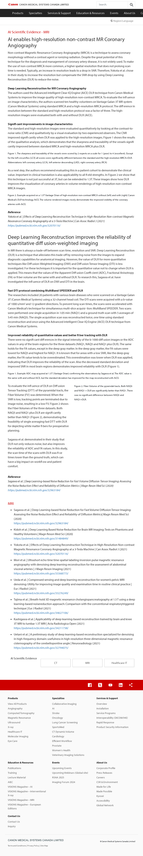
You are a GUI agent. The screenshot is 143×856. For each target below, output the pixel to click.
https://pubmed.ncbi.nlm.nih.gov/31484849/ (41, 538)
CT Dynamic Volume (63, 731)
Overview (101, 703)
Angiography (15, 708)
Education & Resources (90, 13)
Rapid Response (105, 722)
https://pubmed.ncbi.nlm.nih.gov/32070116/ (34, 225)
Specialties (35, 13)
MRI (87, 663)
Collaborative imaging (64, 703)
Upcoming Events (62, 768)
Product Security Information (112, 727)
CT (55, 663)
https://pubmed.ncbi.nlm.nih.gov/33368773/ (41, 573)
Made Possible (104, 791)
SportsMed (58, 727)
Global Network (105, 805)
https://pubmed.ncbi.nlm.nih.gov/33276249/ (41, 593)
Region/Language (122, 20)
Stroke (55, 713)
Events (114, 13)
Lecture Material (17, 777)
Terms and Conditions (17, 845)
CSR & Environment (107, 782)
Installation (102, 708)
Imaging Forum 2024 (63, 782)
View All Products (17, 703)
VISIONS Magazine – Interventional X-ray (27, 793)
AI (53, 708)
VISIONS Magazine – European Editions (24, 806)
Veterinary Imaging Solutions (68, 755)
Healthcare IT (119, 663)
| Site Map (43, 845)
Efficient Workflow (62, 741)
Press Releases (104, 772)
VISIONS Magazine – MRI (21, 800)
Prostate (56, 745)
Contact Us (14, 816)
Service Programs (106, 713)
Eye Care (12, 741)
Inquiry (12, 826)
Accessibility (103, 800)
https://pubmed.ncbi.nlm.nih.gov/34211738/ (41, 628)
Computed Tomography (21, 713)
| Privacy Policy (32, 845)
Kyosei (100, 796)
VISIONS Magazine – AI (20, 786)
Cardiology (58, 736)
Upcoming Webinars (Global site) (70, 772)
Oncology (57, 717)
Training (12, 772)
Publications (14, 768)
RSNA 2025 (58, 777)
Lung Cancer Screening (65, 722)
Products (17, 13)
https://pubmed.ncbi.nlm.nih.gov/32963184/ (34, 490)
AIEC (10, 782)
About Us (129, 13)
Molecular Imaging (18, 736)
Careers (100, 777)
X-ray (11, 727)
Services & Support (59, 13)
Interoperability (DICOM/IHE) (112, 717)
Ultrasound (14, 722)
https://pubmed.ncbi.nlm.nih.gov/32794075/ (41, 648)
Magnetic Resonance (19, 717)
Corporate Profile (105, 768)
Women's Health (61, 750)
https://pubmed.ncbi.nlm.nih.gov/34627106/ (41, 613)
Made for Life (103, 786)
